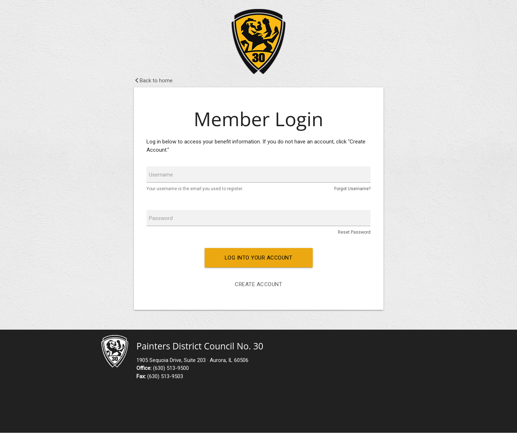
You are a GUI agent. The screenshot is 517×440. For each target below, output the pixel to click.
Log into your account (259, 258)
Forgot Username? (352, 188)
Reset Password (354, 232)
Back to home (154, 80)
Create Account (258, 284)
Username (161, 174)
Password (161, 218)
